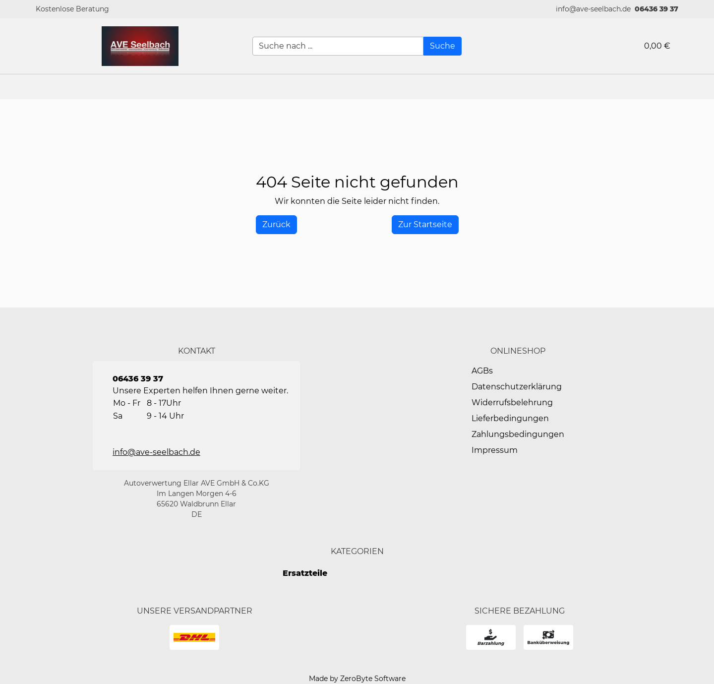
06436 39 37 (656, 8)
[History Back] (276, 224)
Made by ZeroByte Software (357, 678)
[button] (701, 86)
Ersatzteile (305, 573)
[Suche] (442, 46)
